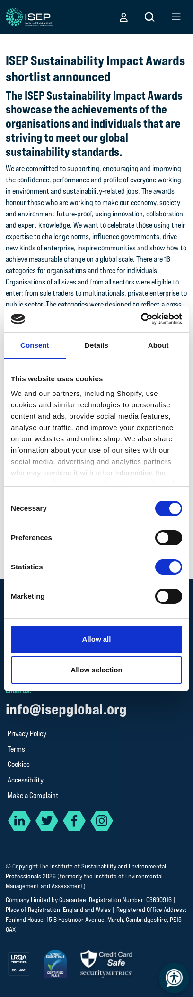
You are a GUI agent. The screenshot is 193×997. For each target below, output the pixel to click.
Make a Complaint (33, 795)
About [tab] (158, 345)
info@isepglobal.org (66, 709)
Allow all (96, 639)
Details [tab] (96, 345)
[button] (123, 17)
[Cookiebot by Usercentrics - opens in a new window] (140, 319)
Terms (16, 749)
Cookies (19, 764)
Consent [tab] (34, 345)
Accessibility (26, 779)
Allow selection (96, 670)
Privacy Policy (27, 733)
